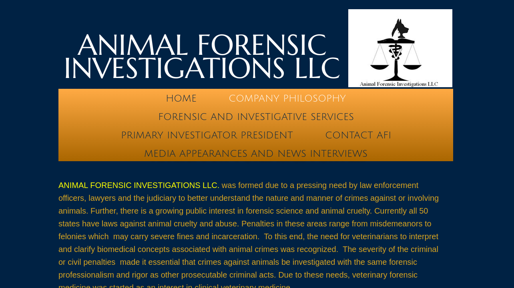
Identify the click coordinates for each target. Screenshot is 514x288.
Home (181, 98)
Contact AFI (358, 135)
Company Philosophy (287, 98)
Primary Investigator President (207, 135)
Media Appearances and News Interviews (255, 153)
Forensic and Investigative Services (256, 117)
